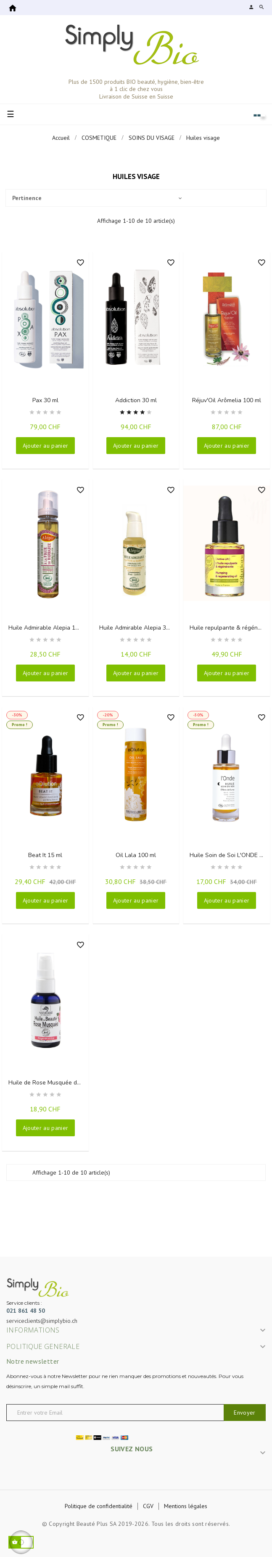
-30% (17, 715)
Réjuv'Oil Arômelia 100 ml (226, 400)
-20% (108, 715)
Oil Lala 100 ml (136, 855)
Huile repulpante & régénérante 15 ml (230, 628)
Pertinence (97, 198)
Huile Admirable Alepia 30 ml (138, 628)
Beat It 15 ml (45, 855)
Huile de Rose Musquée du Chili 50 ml (48, 1082)
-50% (198, 715)
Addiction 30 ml (136, 400)
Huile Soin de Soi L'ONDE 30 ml (230, 855)
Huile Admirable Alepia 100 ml (48, 628)
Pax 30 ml (45, 400)
